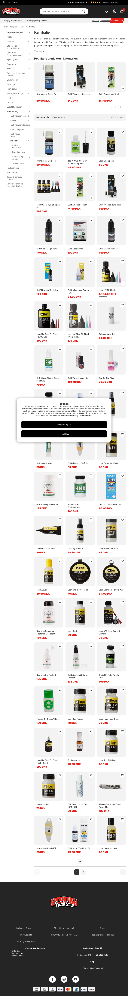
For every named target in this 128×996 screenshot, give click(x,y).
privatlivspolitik (68, 415)
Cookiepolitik (85, 415)
